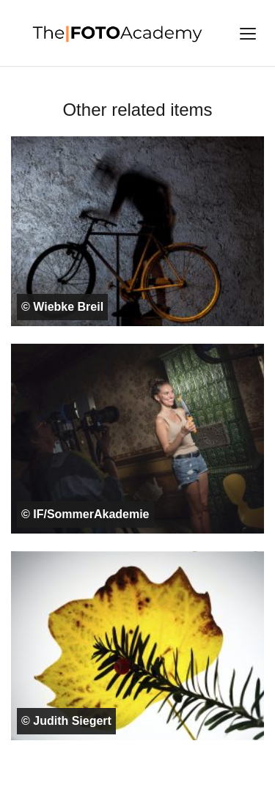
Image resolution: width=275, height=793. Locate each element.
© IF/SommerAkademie (85, 514)
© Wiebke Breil (62, 306)
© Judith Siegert (66, 721)
